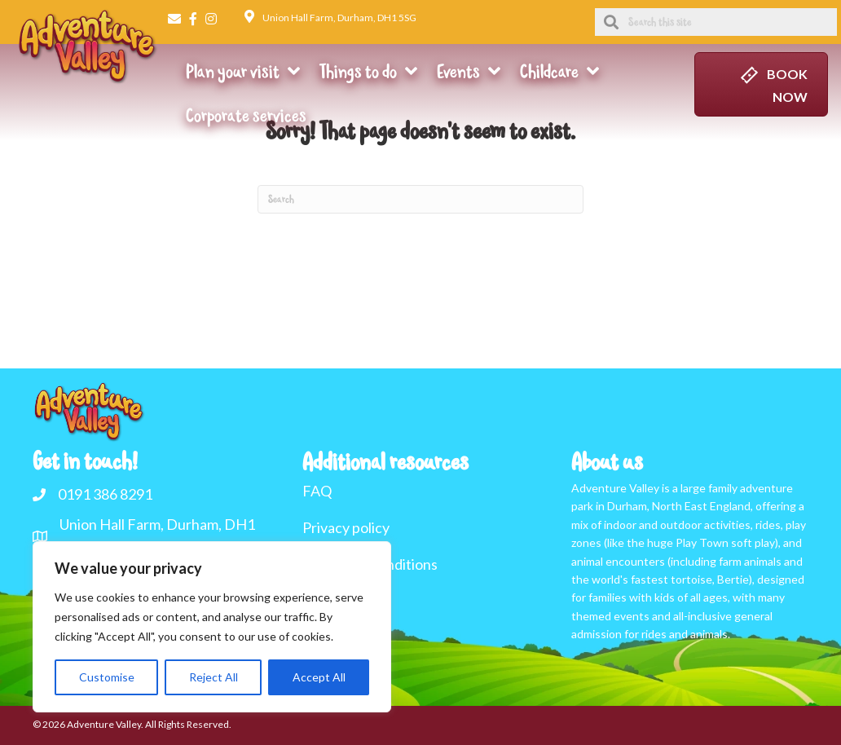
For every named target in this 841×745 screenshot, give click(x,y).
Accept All (319, 677)
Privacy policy (346, 527)
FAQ (317, 491)
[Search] (420, 199)
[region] (212, 626)
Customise (106, 677)
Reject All (213, 677)
